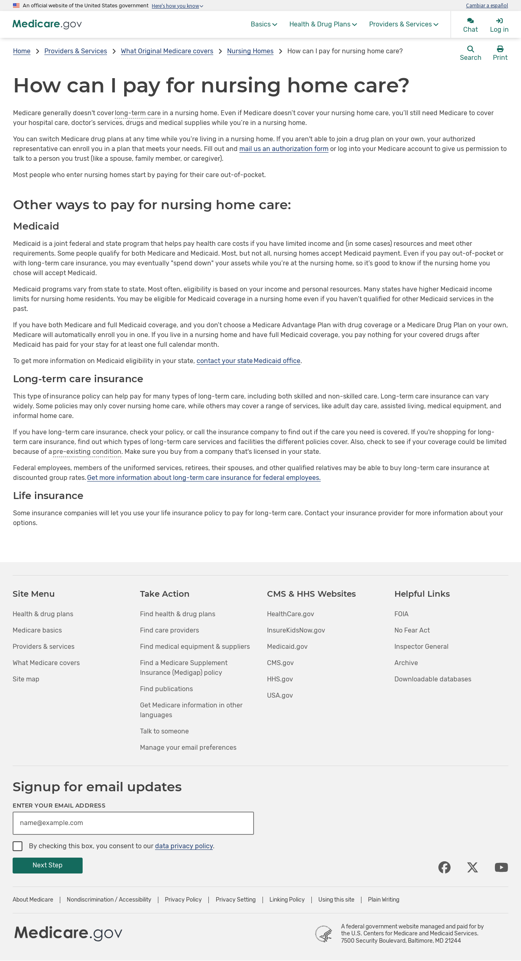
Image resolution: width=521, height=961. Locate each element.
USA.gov (280, 695)
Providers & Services (75, 51)
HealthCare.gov (290, 614)
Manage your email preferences (188, 747)
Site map (26, 679)
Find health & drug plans (177, 614)
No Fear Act (412, 630)
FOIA (401, 614)
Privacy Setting (236, 900)
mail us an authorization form (283, 149)
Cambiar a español (487, 5)
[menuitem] (264, 24)
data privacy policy (184, 846)
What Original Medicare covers (167, 51)
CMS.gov (280, 663)
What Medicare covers (46, 663)
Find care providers (169, 630)
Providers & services (43, 646)
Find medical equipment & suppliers (195, 646)
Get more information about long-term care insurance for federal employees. (204, 478)
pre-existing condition (87, 451)
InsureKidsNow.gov (296, 630)
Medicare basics (37, 630)
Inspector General (421, 646)
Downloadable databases (432, 679)
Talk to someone (164, 731)
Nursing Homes (250, 51)
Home (22, 51)
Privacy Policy (183, 900)
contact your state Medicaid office (248, 361)
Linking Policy (287, 900)
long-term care (138, 113)
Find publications (166, 689)
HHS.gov (280, 679)
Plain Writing (383, 900)
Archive (406, 663)
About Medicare (33, 900)
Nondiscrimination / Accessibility (109, 900)
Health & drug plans (43, 614)
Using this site (336, 900)
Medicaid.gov (287, 646)
